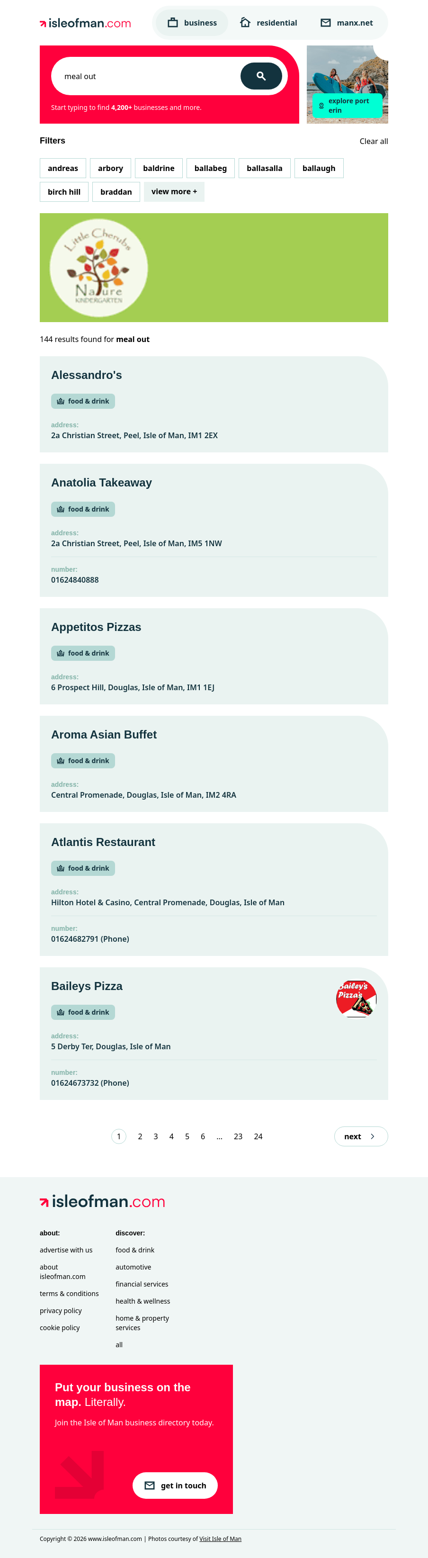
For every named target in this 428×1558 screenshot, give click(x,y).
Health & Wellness (143, 1301)
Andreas (63, 168)
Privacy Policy (61, 1310)
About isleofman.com (63, 1271)
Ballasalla (265, 168)
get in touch (175, 1485)
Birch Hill (64, 192)
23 (238, 1136)
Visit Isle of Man (220, 1539)
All (119, 1344)
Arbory (110, 168)
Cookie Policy (60, 1327)
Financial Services (142, 1283)
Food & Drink (135, 1249)
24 (258, 1136)
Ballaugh (319, 168)
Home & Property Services (142, 1323)
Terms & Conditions (69, 1293)
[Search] (261, 76)
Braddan (116, 192)
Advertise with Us (66, 1249)
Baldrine (158, 168)
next (361, 1136)
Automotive (133, 1266)
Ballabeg (211, 168)
